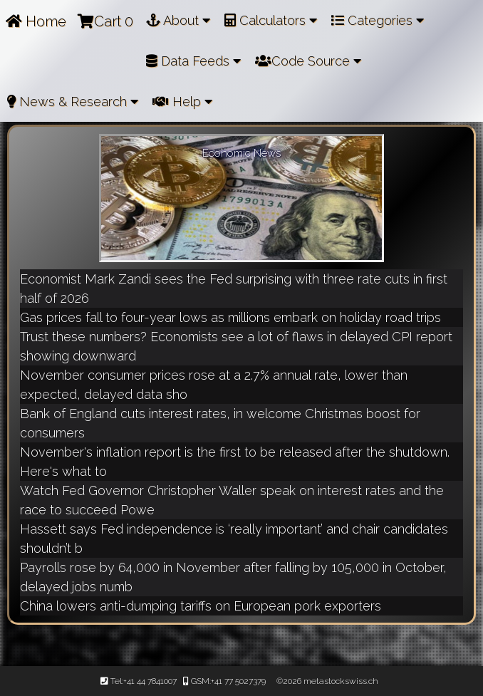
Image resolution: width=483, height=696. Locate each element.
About (178, 20)
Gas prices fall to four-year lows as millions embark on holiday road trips (230, 317)
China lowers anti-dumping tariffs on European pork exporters (200, 605)
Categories (377, 20)
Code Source (308, 60)
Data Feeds (193, 60)
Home (36, 21)
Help (182, 101)
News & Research (72, 101)
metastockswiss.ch (339, 681)
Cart (105, 21)
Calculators (270, 20)
